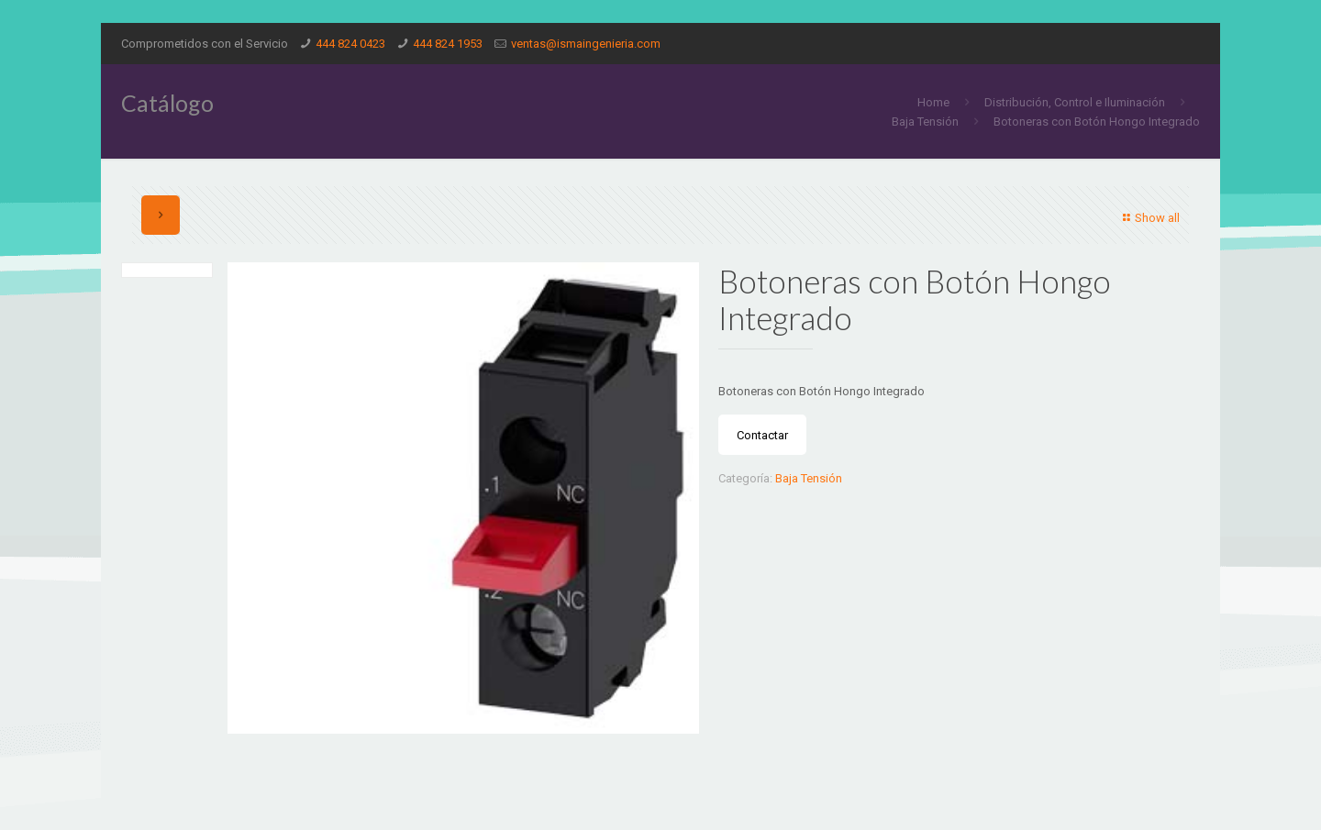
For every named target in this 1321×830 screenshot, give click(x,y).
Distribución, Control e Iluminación (1074, 102)
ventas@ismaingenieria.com (585, 43)
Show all (1149, 218)
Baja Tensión (925, 121)
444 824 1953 (448, 43)
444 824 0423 (350, 43)
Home (933, 102)
